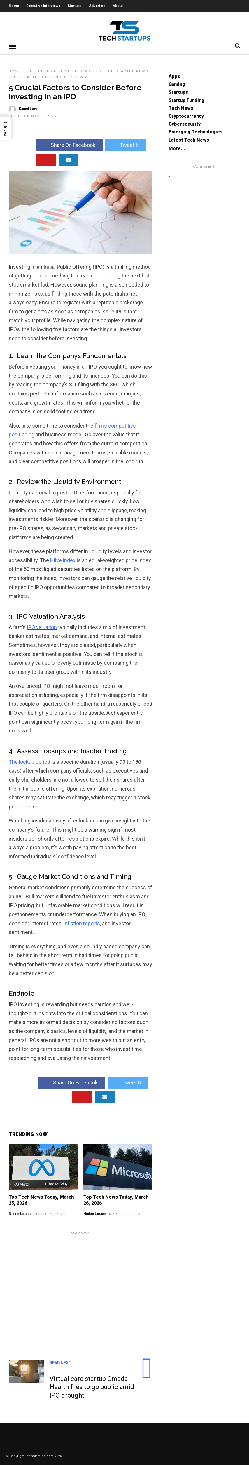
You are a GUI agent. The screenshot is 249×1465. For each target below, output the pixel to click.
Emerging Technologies (195, 131)
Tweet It (126, 145)
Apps (174, 76)
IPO (74, 71)
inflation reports (82, 923)
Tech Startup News (125, 71)
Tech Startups (26, 77)
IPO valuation (42, 627)
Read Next (60, 1362)
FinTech (35, 71)
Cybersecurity (185, 123)
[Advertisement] (80, 1288)
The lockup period (29, 761)
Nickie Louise (20, 1213)
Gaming (177, 84)
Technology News (65, 77)
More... (177, 148)
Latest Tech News (189, 140)
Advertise (97, 6)
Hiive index (63, 560)
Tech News (181, 108)
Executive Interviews (43, 6)
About (118, 6)
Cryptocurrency (186, 116)
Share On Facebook (69, 145)
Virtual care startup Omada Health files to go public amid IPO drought (92, 1387)
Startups (75, 6)
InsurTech (57, 71)
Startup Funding (186, 100)
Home (14, 6)
